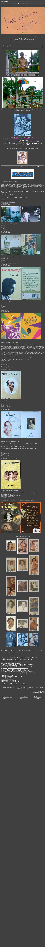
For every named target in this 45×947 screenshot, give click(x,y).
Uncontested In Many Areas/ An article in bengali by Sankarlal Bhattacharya (17, 664)
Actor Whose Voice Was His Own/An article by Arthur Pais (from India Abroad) (18, 672)
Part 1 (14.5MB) (34, 143)
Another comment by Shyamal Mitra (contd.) (10, 681)
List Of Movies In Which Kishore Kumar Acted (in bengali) (13, 669)
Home (2, 3)
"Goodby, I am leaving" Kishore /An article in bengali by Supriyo (15, 670)
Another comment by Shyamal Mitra (8, 680)
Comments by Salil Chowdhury (7, 675)
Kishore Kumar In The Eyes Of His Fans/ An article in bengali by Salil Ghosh (17, 666)
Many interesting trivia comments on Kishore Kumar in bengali (14, 668)
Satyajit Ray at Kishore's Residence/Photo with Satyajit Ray (13, 683)
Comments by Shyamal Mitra (7, 679)
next (41, 36)
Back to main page (37, 697)
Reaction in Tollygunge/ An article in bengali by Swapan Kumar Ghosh (16, 662)
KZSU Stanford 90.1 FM (23, 140)
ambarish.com (4, 1)
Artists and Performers (19, 3)
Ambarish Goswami (40, 691)
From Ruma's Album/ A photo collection (9, 660)
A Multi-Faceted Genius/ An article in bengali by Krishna (13, 665)
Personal (4, 3)
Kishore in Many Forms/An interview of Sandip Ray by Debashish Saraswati (17, 671)
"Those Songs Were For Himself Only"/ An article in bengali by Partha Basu (17, 659)
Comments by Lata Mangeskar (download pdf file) (11, 676)
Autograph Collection (10, 3)
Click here (33, 500)
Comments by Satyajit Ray (6, 677)
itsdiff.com (28, 144)
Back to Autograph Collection (7, 697)
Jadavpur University (9, 494)
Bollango (40, 166)
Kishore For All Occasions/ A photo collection (10, 663)
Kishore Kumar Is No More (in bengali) (9, 652)
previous (37, 36)
